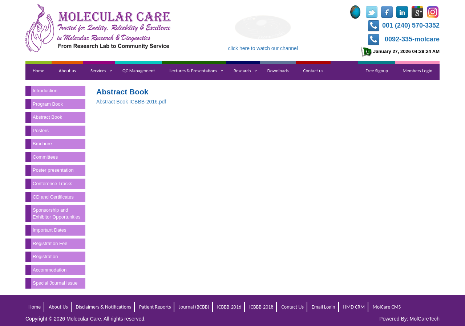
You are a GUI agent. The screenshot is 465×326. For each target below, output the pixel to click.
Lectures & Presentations (193, 70)
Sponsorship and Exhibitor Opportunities (57, 213)
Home (38, 70)
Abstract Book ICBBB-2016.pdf (131, 102)
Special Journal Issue (55, 283)
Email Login (323, 307)
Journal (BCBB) (194, 307)
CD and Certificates (53, 197)
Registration (45, 256)
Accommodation (49, 270)
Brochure (42, 143)
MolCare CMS (387, 307)
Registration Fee (50, 243)
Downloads (278, 70)
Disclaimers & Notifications (104, 307)
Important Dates (49, 230)
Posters (41, 130)
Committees (45, 157)
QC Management (138, 70)
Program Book (48, 104)
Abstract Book (47, 117)
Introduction (45, 90)
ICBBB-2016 (229, 307)
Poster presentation (53, 170)
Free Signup (376, 70)
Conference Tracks (52, 183)
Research (242, 70)
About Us (58, 307)
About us (67, 70)
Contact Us (292, 307)
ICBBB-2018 (261, 307)
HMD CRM (354, 307)
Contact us (313, 70)
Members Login (417, 70)
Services (98, 70)
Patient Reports (155, 307)
